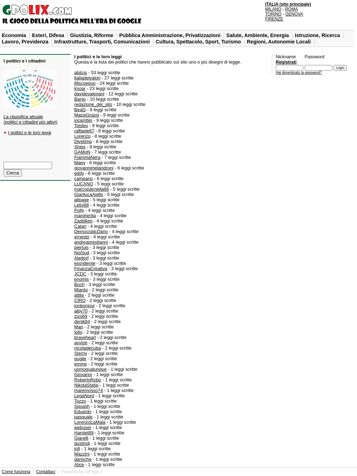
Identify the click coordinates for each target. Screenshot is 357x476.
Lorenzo (82, 136)
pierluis (81, 247)
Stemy (80, 353)
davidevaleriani (89, 93)
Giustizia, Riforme (92, 35)
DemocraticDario (91, 231)
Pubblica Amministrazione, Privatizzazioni (170, 35)
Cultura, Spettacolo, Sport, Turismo (199, 41)
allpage (81, 199)
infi (77, 448)
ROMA (291, 9)
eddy (79, 173)
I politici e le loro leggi (29, 132)
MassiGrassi (86, 115)
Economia (15, 35)
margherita (85, 215)
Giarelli (81, 438)
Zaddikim (83, 221)
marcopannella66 (91, 189)
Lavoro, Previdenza (26, 41)
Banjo (80, 99)
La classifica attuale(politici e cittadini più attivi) (30, 119)
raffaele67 (84, 130)
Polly (79, 210)
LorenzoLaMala (89, 422)
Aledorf (81, 258)
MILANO (273, 9)
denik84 (82, 321)
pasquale (83, 417)
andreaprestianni (91, 242)
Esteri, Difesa (48, 35)
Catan (80, 226)
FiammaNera (87, 157)
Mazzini (81, 454)
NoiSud (81, 252)
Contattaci (45, 471)
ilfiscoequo (84, 83)
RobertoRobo (87, 379)
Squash (81, 406)
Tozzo (80, 401)
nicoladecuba (87, 348)
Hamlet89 (84, 432)
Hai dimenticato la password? (299, 73)
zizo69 (80, 316)
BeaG (80, 109)
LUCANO (83, 183)
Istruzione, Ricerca (318, 35)
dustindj (82, 443)
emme (80, 364)
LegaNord (84, 395)
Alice (79, 464)
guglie (80, 358)
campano (83, 178)
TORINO (273, 14)
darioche (83, 459)
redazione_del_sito (93, 104)
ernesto (81, 236)
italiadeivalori (87, 78)
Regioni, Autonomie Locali (279, 41)
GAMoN (82, 152)
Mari (78, 326)
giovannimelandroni (93, 168)
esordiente (84, 263)
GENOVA (294, 14)
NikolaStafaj (86, 385)
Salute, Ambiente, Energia (258, 35)
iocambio (83, 120)
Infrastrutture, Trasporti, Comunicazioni (102, 41)
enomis (81, 279)
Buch (79, 284)
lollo (78, 332)
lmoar (80, 88)
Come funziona (16, 471)
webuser (82, 427)
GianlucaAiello (88, 194)
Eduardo (82, 411)
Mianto (81, 289)
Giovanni (83, 374)
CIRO (80, 300)
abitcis (80, 72)
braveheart (85, 337)
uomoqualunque (90, 369)
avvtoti (80, 342)
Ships (80, 146)
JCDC (80, 273)
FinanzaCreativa (90, 268)
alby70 (81, 311)
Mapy (79, 162)
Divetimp (83, 141)
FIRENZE (274, 19)
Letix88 (81, 205)
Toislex (81, 125)
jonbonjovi (84, 305)
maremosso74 (88, 390)
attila (79, 295)
